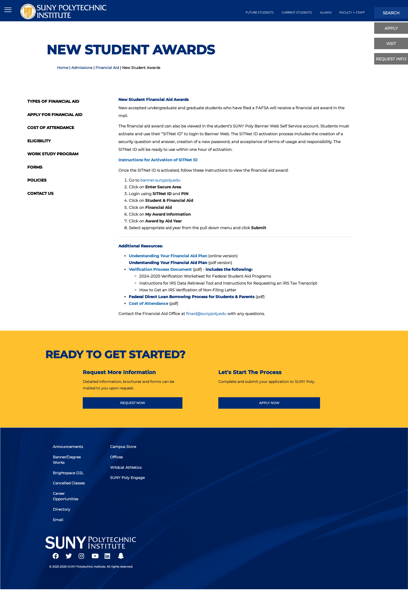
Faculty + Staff (352, 12)
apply (391, 28)
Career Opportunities (66, 496)
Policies (37, 180)
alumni (326, 12)
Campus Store (123, 447)
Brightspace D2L (68, 473)
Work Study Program (52, 153)
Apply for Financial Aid (54, 114)
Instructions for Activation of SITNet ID (157, 159)
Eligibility (39, 140)
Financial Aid (107, 67)
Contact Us (40, 193)
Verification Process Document (160, 269)
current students (297, 12)
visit (391, 43)
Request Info (391, 58)
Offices (116, 457)
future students (260, 12)
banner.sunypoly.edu (160, 180)
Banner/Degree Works (67, 460)
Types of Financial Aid (53, 101)
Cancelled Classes (69, 483)
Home (62, 67)
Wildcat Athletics (126, 467)
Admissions (81, 67)
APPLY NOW (269, 403)
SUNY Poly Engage (127, 478)
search (391, 12)
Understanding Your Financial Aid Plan (168, 255)
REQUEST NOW (132, 403)
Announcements (68, 447)
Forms (34, 167)
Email (58, 519)
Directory (62, 509)
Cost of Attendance (50, 127)
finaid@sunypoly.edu (206, 313)
